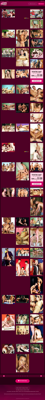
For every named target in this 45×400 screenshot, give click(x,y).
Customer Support (13, 391)
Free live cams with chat (33, 4)
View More (28, 389)
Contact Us (20, 391)
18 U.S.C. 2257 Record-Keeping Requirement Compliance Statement (28, 391)
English (7, 1)
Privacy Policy (37, 391)
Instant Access (25, 389)
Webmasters (17, 391)
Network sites (3, 1)
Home (16, 389)
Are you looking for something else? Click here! (22, 387)
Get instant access (41, 4)
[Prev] (4, 376)
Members (19, 389)
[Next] (41, 376)
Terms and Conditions (9, 391)
